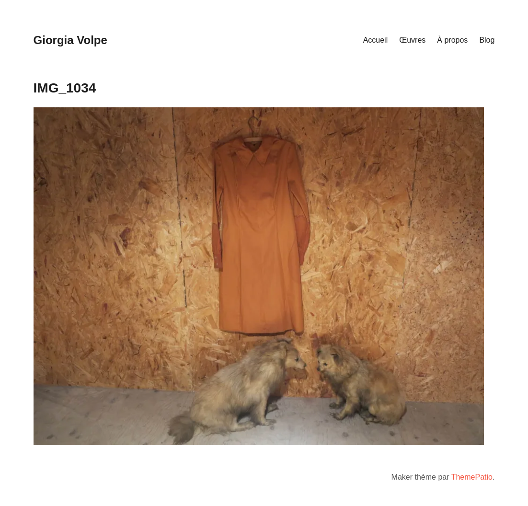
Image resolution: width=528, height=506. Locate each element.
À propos (452, 40)
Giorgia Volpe (70, 40)
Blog (486, 40)
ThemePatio (472, 477)
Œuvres (412, 40)
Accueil (375, 40)
